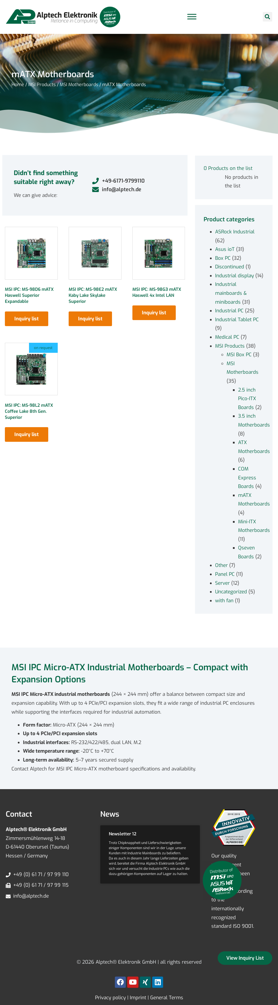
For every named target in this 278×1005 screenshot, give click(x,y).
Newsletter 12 (122, 834)
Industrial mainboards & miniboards (231, 293)
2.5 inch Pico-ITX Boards (247, 399)
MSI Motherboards (79, 85)
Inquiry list (26, 318)
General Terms (166, 997)
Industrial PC (229, 310)
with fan (224, 600)
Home (17, 85)
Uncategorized (231, 591)
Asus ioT (225, 249)
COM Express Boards (247, 478)
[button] (267, 17)
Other (221, 565)
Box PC (223, 258)
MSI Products (42, 85)
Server (222, 583)
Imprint (138, 997)
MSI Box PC (239, 354)
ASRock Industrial (234, 232)
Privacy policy (110, 997)
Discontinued (229, 267)
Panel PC (225, 574)
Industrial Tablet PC (237, 319)
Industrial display (234, 275)
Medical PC (227, 337)
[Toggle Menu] (191, 17)
